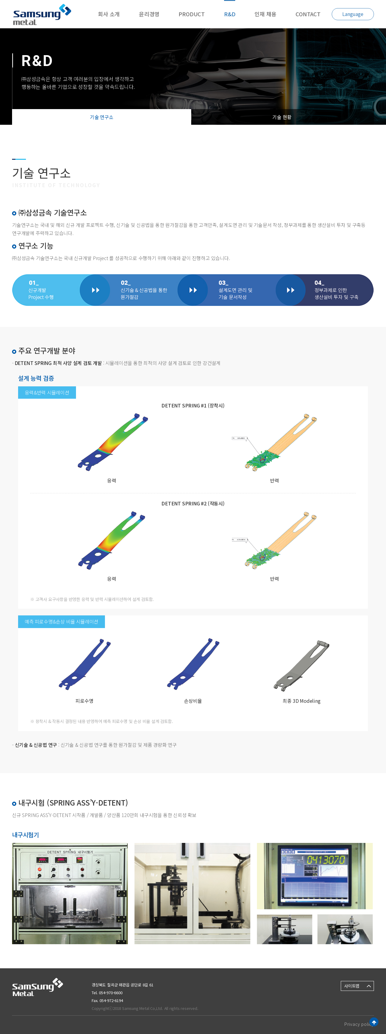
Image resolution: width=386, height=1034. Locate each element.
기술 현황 (281, 117)
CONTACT (308, 14)
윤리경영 (149, 14)
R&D (229, 14)
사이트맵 (351, 986)
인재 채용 (265, 14)
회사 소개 (109, 14)
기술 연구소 (101, 117)
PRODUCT (192, 14)
